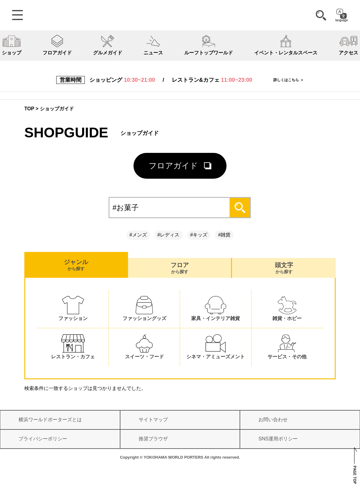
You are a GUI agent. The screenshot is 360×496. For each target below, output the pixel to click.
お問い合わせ (273, 419)
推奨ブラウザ (153, 438)
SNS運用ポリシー (278, 438)
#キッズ (199, 234)
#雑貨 (224, 234)
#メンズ (138, 234)
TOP (29, 108)
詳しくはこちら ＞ (288, 80)
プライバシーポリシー (43, 438)
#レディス (169, 234)
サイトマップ (153, 419)
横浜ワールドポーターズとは (50, 419)
